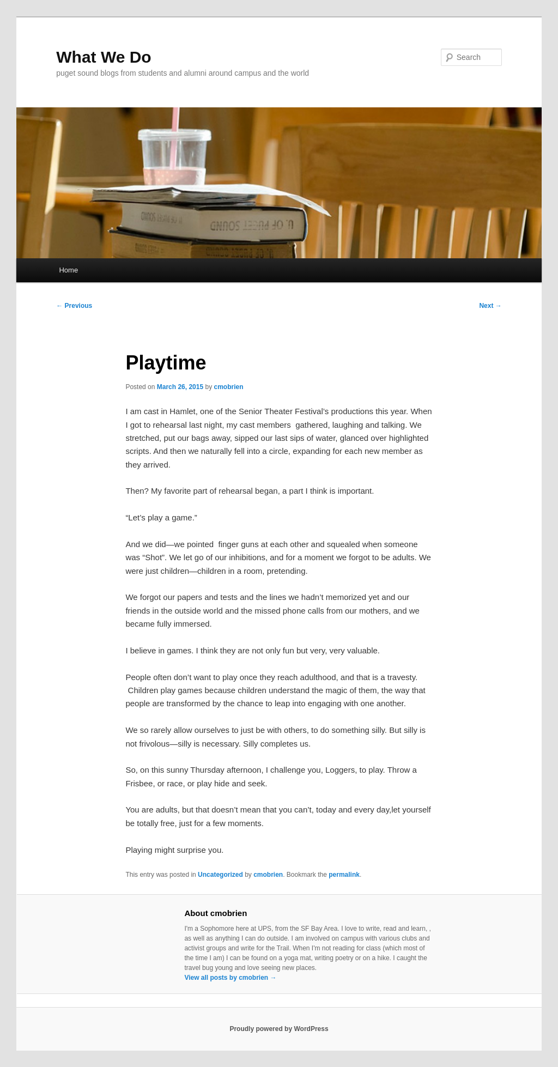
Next (490, 306)
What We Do (103, 57)
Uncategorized (220, 874)
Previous (74, 306)
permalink (344, 874)
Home (68, 270)
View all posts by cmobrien (230, 977)
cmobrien (229, 387)
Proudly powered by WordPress (278, 1029)
